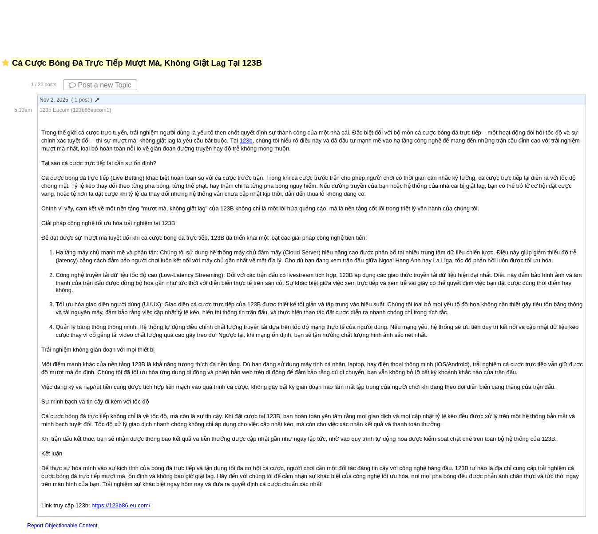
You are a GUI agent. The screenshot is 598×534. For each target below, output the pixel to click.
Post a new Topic (100, 85)
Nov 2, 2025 (69, 100)
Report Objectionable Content (62, 525)
